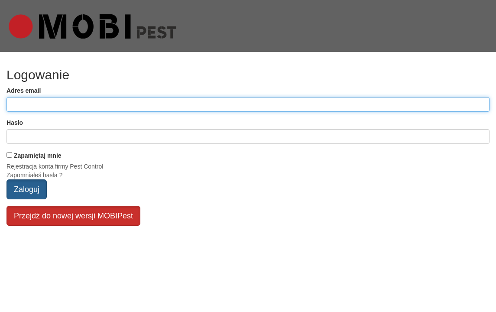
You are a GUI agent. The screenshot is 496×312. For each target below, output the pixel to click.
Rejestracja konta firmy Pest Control (54, 166)
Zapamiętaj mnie (38, 155)
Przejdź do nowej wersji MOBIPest (73, 215)
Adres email (23, 90)
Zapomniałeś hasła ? (34, 175)
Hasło (14, 122)
